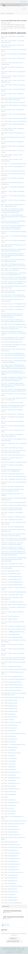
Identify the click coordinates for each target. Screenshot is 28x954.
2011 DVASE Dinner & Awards (16, 637)
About (15, 949)
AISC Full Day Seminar (13, 616)
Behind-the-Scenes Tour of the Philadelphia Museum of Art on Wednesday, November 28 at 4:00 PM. (12, 315)
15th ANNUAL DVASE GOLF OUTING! (17, 479)
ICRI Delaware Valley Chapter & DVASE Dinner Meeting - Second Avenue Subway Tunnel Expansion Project (13, 385)
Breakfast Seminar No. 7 (14, 829)
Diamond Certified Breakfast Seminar (17, 592)
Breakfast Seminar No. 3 (14, 783)
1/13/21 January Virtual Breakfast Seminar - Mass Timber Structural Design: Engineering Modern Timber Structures (13, 227)
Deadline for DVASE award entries (16, 823)
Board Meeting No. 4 (13, 861)
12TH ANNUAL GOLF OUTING (15, 594)
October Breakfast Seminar (14, 666)
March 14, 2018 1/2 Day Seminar (16, 358)
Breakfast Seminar (12, 619)
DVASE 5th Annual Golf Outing (15, 872)
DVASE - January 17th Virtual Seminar (17, 121)
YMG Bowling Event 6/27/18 (15, 342)
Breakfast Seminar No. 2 (14, 789)
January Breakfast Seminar (15, 579)
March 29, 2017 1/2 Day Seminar (16, 414)
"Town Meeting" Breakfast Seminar (16, 744)
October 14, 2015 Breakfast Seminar (17, 476)
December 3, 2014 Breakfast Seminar (17, 505)
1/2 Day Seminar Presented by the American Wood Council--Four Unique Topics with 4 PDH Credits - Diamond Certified (13, 553)
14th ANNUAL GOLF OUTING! (15, 519)
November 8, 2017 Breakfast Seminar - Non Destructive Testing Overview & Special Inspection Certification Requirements (14, 379)
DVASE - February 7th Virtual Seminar (17, 118)
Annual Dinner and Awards (15, 722)
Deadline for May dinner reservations (18, 821)
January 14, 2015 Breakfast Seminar (17, 502)
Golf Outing (11, 719)
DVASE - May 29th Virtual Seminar (17, 102)
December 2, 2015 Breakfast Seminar (17, 462)
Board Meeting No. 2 (13, 875)
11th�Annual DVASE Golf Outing (16, 631)
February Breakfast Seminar (15, 576)
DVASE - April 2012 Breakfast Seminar (17, 604)
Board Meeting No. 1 (13, 878)
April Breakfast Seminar (14, 571)
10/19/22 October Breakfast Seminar (17, 163)
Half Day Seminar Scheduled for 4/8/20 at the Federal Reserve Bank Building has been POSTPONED (13, 255)
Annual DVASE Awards (14, 634)
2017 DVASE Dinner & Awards (16, 402)
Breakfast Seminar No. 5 (14, 772)
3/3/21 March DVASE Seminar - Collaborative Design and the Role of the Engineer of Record (13, 216)
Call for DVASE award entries (15, 847)
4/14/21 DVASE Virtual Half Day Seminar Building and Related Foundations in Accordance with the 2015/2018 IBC (12, 210)
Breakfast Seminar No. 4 (14, 777)
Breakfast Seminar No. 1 (14, 802)
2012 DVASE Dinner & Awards (16, 602)
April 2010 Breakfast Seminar (15, 676)
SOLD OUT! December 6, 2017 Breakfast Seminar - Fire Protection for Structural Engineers (13, 373)
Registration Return (12, 880)
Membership (13, 948)
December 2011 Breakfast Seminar (16, 626)
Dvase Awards (21, 949)
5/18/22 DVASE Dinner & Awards (17, 171)
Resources (10, 949)
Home (4, 13)
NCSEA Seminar (12, 791)
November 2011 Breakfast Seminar (17, 629)
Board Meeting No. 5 (13, 855)
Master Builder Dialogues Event (16, 473)
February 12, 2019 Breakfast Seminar (17, 304)
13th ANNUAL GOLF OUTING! (15, 563)
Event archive (6, 925)
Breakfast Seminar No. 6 (14, 834)
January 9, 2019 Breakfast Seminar (16, 306)
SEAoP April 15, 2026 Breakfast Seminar (12, 910)
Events (22, 948)
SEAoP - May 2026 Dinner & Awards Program (13, 916)
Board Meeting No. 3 (13, 867)
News (18, 948)
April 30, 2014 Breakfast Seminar (16, 527)
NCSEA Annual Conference (14, 753)
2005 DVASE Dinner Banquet (16, 886)
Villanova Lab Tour (12, 728)
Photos (4, 949)
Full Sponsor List (13, 938)
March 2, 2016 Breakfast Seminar (16, 455)
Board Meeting (11, 714)
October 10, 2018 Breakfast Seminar (17, 324)
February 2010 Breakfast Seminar (16, 679)
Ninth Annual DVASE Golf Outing (16, 697)
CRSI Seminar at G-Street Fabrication (17, 669)
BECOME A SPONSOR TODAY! (13, 941)
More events (5, 924)
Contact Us (24, 1)
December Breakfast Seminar (15, 582)
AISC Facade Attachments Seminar (17, 733)
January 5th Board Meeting (15, 903)
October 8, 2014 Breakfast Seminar (16, 517)
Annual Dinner (12, 764)
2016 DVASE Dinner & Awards (16, 448)
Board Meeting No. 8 (13, 832)
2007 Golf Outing (12, 758)
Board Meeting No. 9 (13, 826)
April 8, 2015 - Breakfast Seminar (16, 486)
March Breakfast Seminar (14, 573)
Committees (6, 948)
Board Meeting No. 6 (13, 850)
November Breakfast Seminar (15, 584)
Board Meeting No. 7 (13, 842)
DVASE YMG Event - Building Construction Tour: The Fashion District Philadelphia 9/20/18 (13, 333)
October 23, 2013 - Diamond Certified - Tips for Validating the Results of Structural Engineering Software (14, 559)
